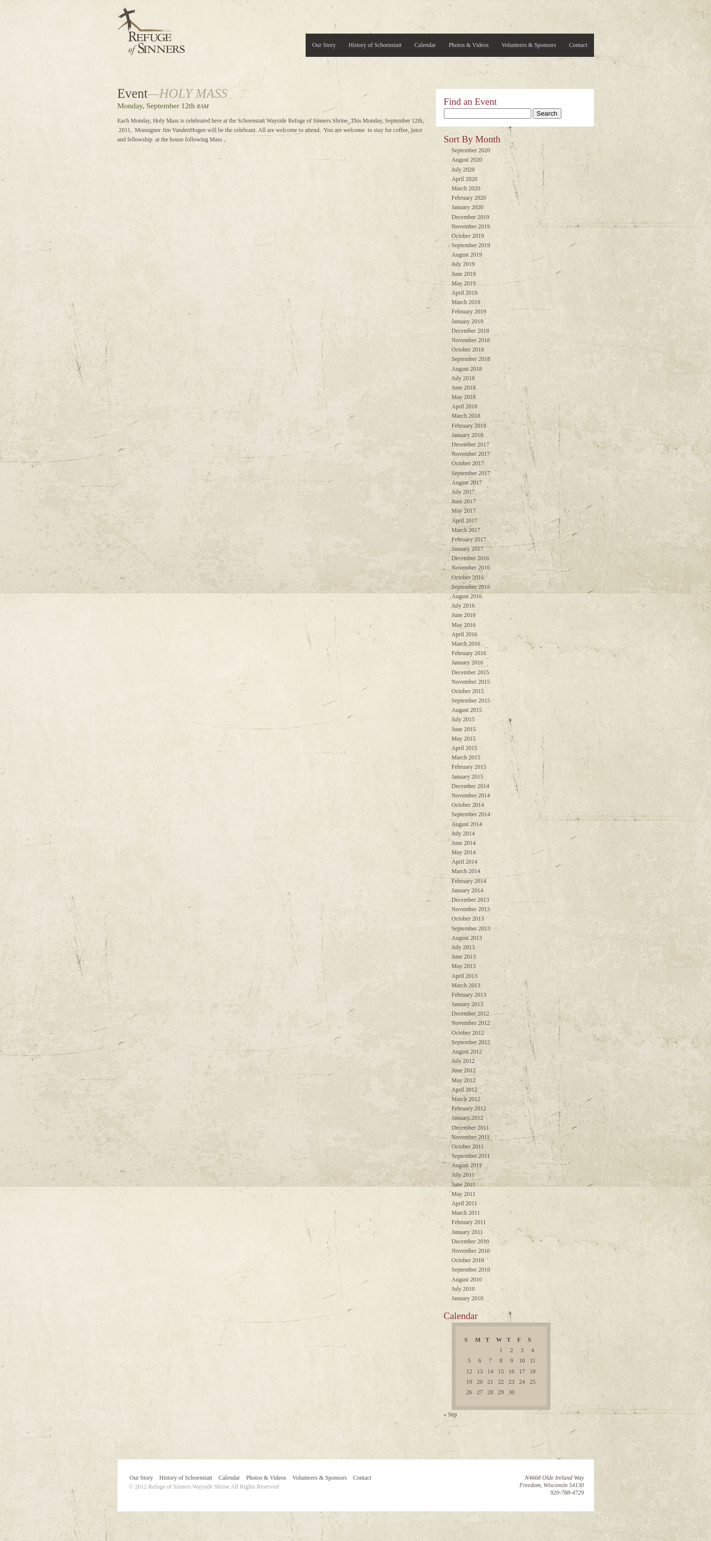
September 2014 (471, 814)
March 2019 (466, 302)
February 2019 (469, 311)
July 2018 (463, 378)
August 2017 (467, 482)
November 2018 (471, 340)
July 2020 (463, 169)
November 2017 (471, 453)
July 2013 (463, 947)
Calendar (424, 45)
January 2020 (467, 207)
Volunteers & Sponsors (529, 45)
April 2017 (464, 520)
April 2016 (464, 634)
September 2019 (471, 245)
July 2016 (463, 605)
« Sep (450, 1414)
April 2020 (464, 179)
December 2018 (470, 330)
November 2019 (471, 226)
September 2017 (471, 473)
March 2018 (466, 415)
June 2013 (464, 956)
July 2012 (463, 1060)
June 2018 (464, 387)
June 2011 (464, 1184)
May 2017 (464, 510)
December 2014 (470, 786)
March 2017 (466, 530)
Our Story (324, 45)
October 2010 (468, 1260)
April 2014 (464, 861)
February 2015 (469, 766)
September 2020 (471, 150)
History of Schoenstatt (375, 45)
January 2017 (467, 548)
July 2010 (463, 1288)
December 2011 (470, 1127)
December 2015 (470, 672)
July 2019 (463, 264)
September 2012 (471, 1042)
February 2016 (469, 653)
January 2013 (467, 1004)
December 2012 (470, 1013)
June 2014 (464, 842)
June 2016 (464, 615)
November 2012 (471, 1022)
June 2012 (464, 1070)
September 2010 (471, 1269)
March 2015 (466, 757)
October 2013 (468, 918)
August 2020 (467, 159)
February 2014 (469, 881)
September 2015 (471, 700)
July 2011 (463, 1174)
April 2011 (464, 1203)
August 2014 (467, 824)
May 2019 (464, 283)
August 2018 (467, 368)
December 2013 (470, 899)
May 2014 (464, 852)
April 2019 (464, 292)
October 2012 (468, 1032)
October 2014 (468, 804)
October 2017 (468, 463)
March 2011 (466, 1212)
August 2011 (467, 1165)
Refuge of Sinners (151, 28)
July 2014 (463, 833)
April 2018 (464, 406)
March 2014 (466, 871)
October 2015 (468, 691)
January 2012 (467, 1117)
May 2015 (464, 738)
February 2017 (469, 539)
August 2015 (467, 709)
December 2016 (470, 558)
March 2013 (466, 985)
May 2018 (464, 397)
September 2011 (471, 1155)
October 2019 (468, 235)
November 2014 (471, 795)
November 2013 (471, 909)
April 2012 (464, 1089)
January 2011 (467, 1232)
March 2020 (466, 188)
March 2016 (466, 643)
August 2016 (467, 596)
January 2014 (467, 890)
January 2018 (467, 435)
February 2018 (469, 425)
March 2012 (466, 1099)
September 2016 (471, 586)
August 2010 (467, 1279)
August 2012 (467, 1051)
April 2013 (464, 975)
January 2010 (467, 1298)
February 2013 (469, 994)
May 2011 (464, 1193)
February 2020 (469, 197)
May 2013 (464, 966)
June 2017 (464, 501)
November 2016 (471, 567)
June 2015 (464, 729)
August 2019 (467, 254)
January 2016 (467, 662)
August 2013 (467, 937)
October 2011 (468, 1146)
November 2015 (471, 681)
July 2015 (463, 719)
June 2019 (464, 273)
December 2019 (470, 217)
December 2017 (470, 444)
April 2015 (464, 748)
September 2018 (471, 358)
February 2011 (469, 1222)
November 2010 (471, 1250)
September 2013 (471, 928)
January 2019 (467, 321)
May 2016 (464, 624)
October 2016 (468, 577)
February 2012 (469, 1108)
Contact (578, 45)
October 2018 (468, 349)
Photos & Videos (469, 45)
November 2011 (471, 1137)
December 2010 (470, 1241)
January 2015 (467, 776)
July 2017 (463, 491)
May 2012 (464, 1080)
